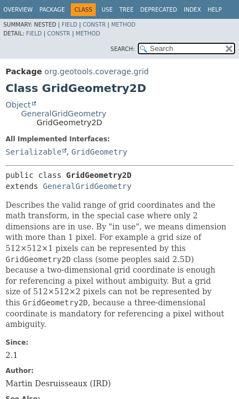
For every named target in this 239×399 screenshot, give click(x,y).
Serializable (33, 151)
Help (214, 10)
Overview (18, 10)
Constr (94, 25)
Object (18, 104)
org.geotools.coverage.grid (96, 71)
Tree (126, 10)
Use (107, 10)
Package (52, 10)
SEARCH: (123, 49)
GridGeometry (99, 151)
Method (123, 25)
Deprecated (158, 10)
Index (192, 10)
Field (69, 25)
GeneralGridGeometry (63, 113)
